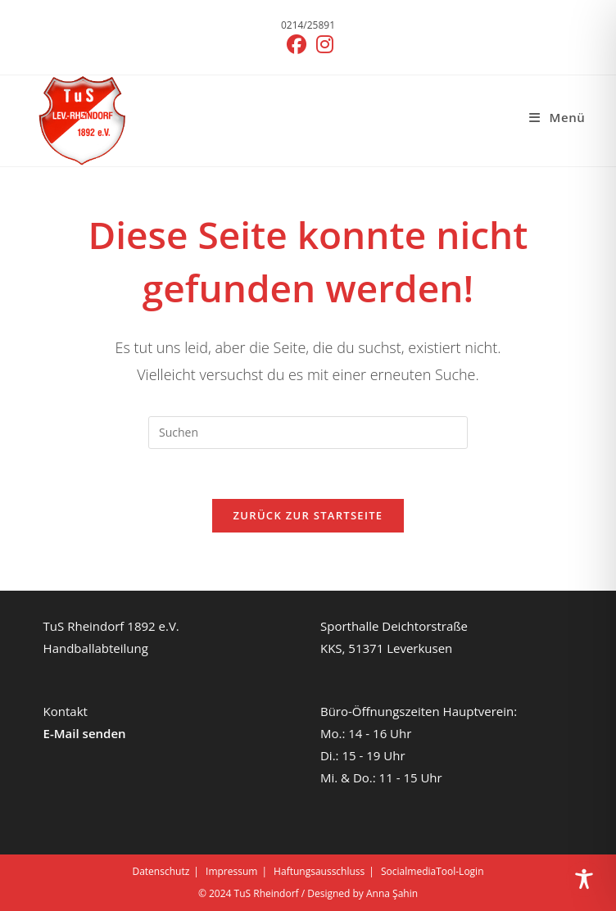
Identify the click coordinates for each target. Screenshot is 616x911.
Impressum (231, 871)
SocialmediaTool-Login (432, 871)
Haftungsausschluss (319, 871)
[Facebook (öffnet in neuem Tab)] (296, 44)
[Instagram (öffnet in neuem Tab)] (322, 44)
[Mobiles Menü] (557, 117)
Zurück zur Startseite (308, 515)
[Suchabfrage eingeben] (308, 432)
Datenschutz (160, 871)
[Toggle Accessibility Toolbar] (584, 879)
